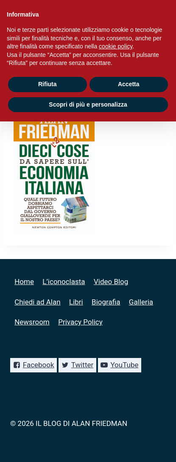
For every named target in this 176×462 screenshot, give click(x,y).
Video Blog (111, 281)
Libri (76, 302)
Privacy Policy (80, 322)
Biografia (106, 302)
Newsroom (32, 322)
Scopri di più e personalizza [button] (88, 104)
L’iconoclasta (63, 281)
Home (24, 281)
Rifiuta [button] (47, 84)
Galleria (141, 302)
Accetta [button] (129, 84)
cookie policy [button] (115, 46)
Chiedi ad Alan (37, 302)
